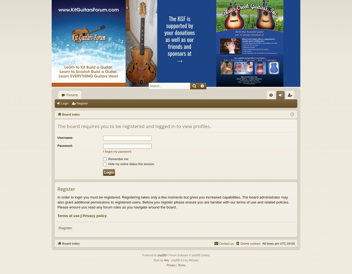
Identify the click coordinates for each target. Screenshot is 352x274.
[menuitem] (271, 95)
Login (65, 103)
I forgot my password (117, 151)
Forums (72, 95)
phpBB (161, 255)
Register (82, 103)
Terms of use (68, 216)
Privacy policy (95, 216)
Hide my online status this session (128, 164)
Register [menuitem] (291, 96)
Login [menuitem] (282, 96)
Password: (65, 145)
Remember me (115, 159)
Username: (65, 137)
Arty (166, 260)
